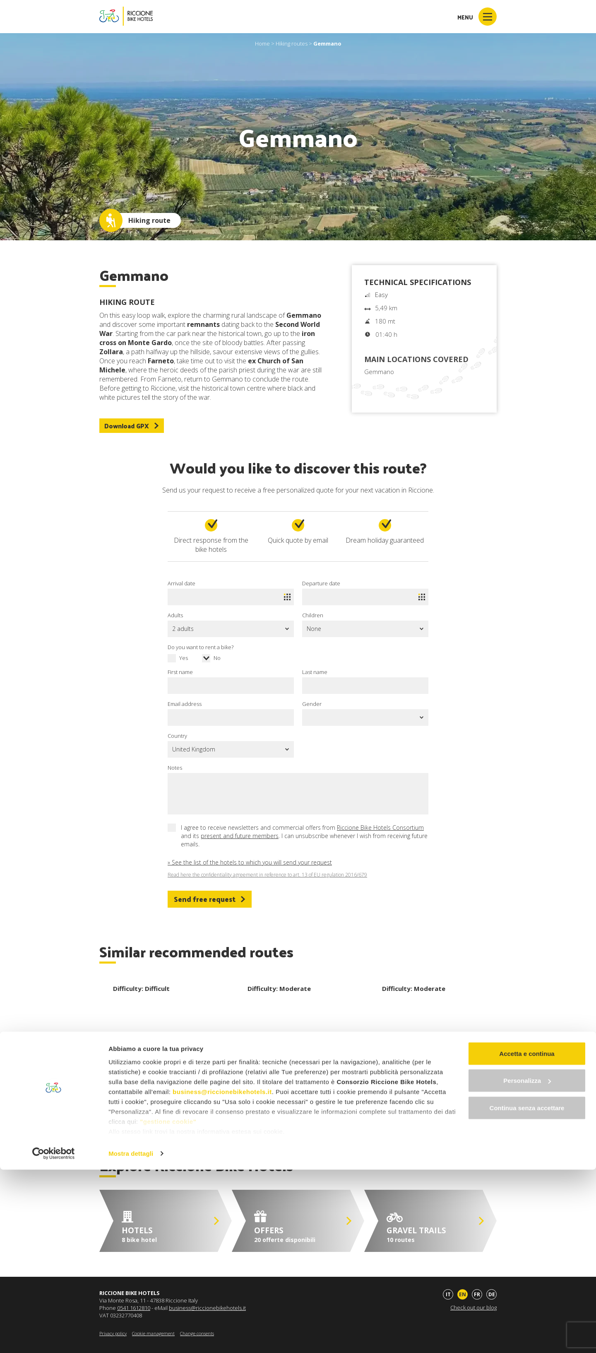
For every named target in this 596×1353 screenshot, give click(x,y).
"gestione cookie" (168, 1304)
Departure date (321, 583)
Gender (312, 704)
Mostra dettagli (130, 1336)
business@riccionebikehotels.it (222, 1274)
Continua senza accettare (527, 1291)
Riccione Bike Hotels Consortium (380, 827)
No (217, 658)
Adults (175, 615)
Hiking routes (292, 43)
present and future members (240, 836)
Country (177, 735)
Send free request (209, 899)
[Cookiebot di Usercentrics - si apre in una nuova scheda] (53, 1337)
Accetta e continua (526, 1236)
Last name (314, 672)
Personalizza (527, 1264)
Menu (477, 16)
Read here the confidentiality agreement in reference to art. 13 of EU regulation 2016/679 (267, 875)
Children (312, 615)
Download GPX (131, 425)
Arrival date (181, 583)
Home (262, 43)
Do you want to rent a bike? (200, 647)
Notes (175, 767)
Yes (183, 658)
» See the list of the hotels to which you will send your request (250, 862)
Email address (185, 704)
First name (180, 672)
